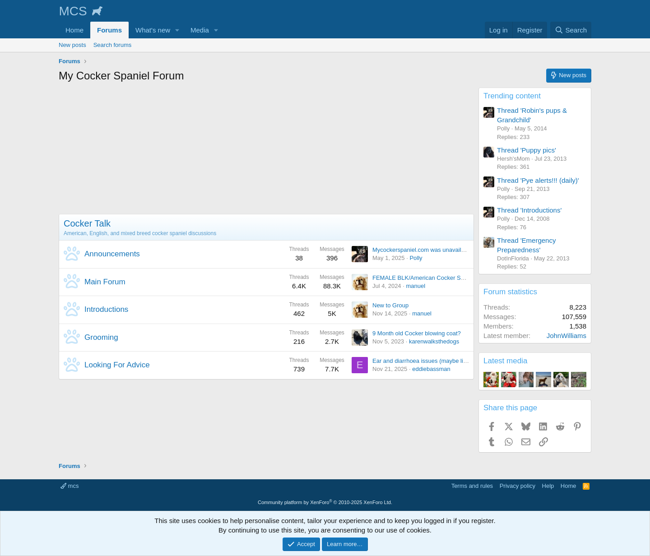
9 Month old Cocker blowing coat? (416, 333)
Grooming (101, 337)
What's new (152, 30)
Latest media (505, 361)
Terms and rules (472, 485)
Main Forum (104, 282)
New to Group (390, 305)
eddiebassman (431, 369)
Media (199, 30)
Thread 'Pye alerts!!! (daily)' (538, 180)
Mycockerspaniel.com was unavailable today (430, 249)
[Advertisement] (266, 151)
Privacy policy (517, 485)
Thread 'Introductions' (529, 210)
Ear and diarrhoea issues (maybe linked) (425, 360)
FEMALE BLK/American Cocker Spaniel (424, 277)
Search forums (112, 45)
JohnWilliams (566, 335)
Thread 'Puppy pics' (526, 150)
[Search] (570, 30)
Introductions (106, 309)
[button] (177, 30)
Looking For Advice (117, 365)
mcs (69, 485)
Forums (109, 30)
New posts (72, 45)
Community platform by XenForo (325, 502)
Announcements (112, 254)
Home (74, 30)
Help (548, 485)
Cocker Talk (87, 223)
